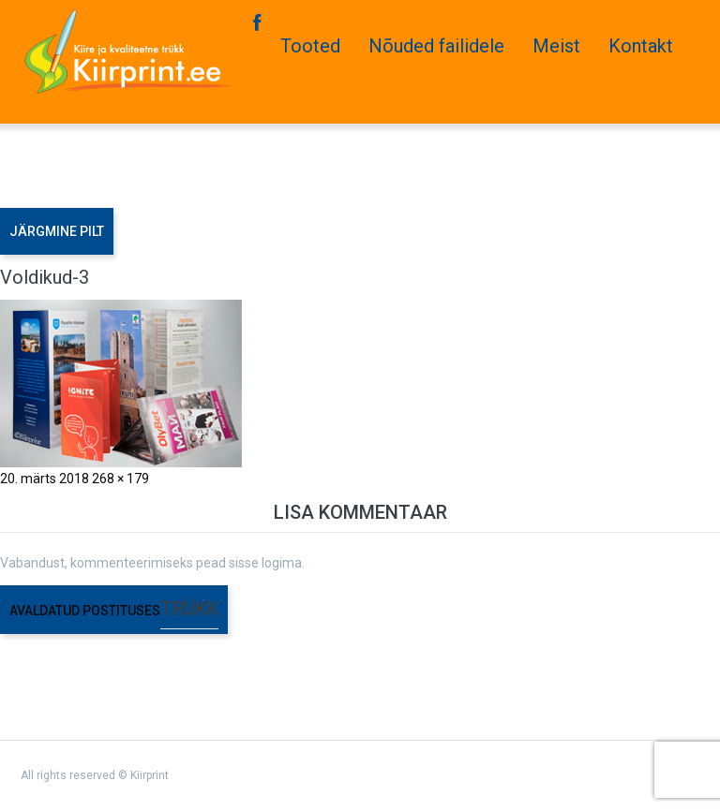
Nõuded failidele (436, 46)
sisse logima (265, 562)
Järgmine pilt (56, 231)
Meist (556, 46)
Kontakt (640, 46)
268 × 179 (120, 478)
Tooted (310, 46)
